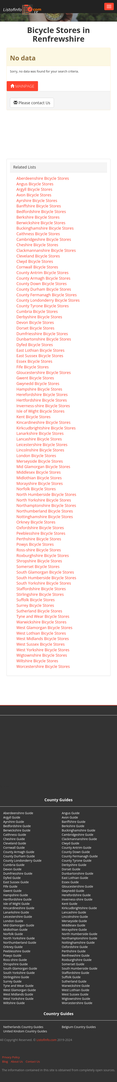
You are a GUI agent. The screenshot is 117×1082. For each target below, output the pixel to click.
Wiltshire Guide (14, 1003)
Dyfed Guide (12, 878)
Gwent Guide (12, 891)
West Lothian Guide (75, 990)
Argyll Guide (11, 817)
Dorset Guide (71, 869)
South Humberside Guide (79, 968)
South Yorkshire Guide (19, 973)
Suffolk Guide (71, 977)
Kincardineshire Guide (18, 908)
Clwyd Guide (70, 843)
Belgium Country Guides (79, 1027)
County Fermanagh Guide (80, 856)
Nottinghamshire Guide (78, 942)
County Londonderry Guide (22, 860)
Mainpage (22, 86)
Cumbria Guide (13, 865)
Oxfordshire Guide (75, 947)
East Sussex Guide (16, 882)
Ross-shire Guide (15, 960)
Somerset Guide (73, 964)
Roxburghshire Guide (77, 960)
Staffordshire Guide (75, 973)
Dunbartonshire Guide (77, 873)
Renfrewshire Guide (76, 955)
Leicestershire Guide (17, 917)
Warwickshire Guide (76, 986)
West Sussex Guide (75, 994)
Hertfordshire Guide (17, 899)
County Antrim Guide (76, 847)
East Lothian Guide (75, 878)
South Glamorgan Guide (20, 968)
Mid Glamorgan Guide (18, 925)
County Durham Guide (19, 856)
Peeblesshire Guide (16, 951)
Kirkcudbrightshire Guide (79, 908)
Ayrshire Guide (13, 822)
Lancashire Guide (74, 912)
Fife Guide (10, 886)
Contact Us (33, 1061)
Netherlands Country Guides (23, 1027)
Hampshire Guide (15, 895)
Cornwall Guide (14, 847)
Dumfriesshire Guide (17, 873)
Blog (5, 1061)
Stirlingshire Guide (16, 977)
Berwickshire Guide (16, 830)
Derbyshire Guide (74, 865)
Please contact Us (32, 102)
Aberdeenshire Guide (18, 813)
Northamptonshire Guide (79, 938)
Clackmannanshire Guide (79, 839)
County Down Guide (76, 852)
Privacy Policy (11, 1057)
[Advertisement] (58, 750)
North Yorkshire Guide (19, 938)
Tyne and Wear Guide (18, 986)
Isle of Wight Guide (16, 904)
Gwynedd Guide (73, 891)
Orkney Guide (13, 947)
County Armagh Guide (18, 852)
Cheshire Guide (14, 839)
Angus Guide (71, 813)
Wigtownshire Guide (76, 999)
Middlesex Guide (73, 925)
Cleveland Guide (14, 843)
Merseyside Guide (74, 921)
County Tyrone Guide (77, 860)
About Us (17, 1061)
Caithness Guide (14, 835)
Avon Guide (70, 817)
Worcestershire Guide (77, 1003)
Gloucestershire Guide (77, 886)
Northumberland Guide (19, 942)
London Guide (13, 921)
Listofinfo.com (46, 1040)
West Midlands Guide (18, 994)
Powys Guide (12, 955)
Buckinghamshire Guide (78, 830)
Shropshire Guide (15, 964)
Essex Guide (70, 882)
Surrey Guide (12, 981)
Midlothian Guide (15, 929)
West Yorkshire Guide (18, 999)
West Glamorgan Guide (19, 990)
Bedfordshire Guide (17, 826)
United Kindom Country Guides (25, 1031)
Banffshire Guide (73, 822)
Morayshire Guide (74, 929)
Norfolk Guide (13, 934)
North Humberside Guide (79, 934)
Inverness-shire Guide (77, 899)
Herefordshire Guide (76, 895)
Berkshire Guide (73, 826)
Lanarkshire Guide (16, 912)
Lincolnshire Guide (75, 917)
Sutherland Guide (74, 981)
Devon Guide (12, 869)
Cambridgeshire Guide (77, 835)
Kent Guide (69, 904)
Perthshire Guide (73, 951)
